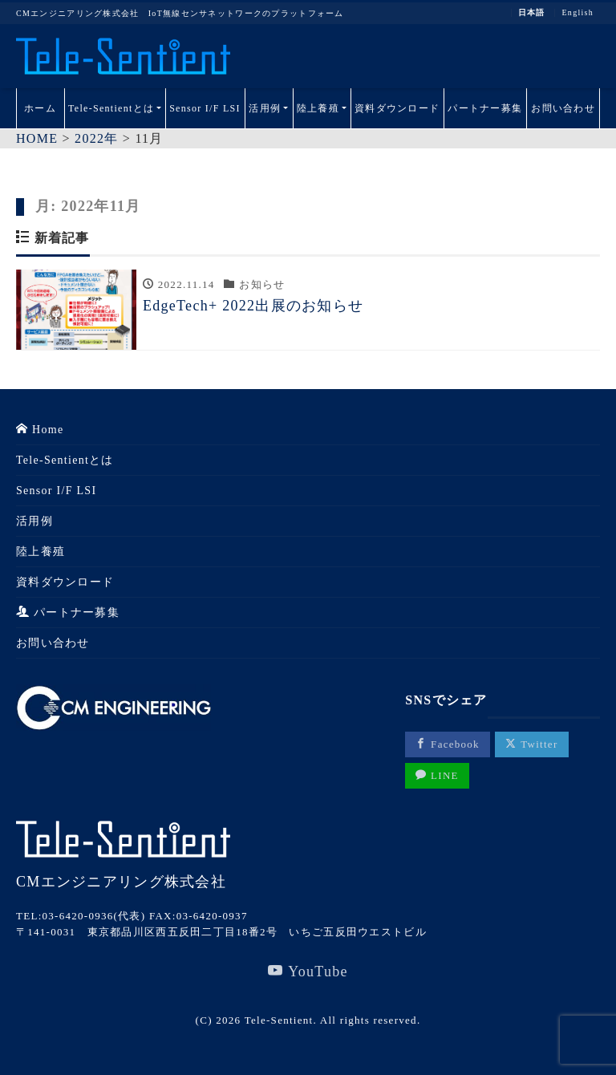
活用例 (265, 108)
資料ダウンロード (397, 108)
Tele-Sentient (279, 1020)
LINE (437, 775)
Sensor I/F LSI (205, 108)
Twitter (531, 744)
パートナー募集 (485, 108)
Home (39, 429)
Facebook (447, 744)
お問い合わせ (563, 108)
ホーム (40, 108)
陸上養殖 (318, 108)
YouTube (308, 971)
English (577, 13)
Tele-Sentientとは (111, 108)
